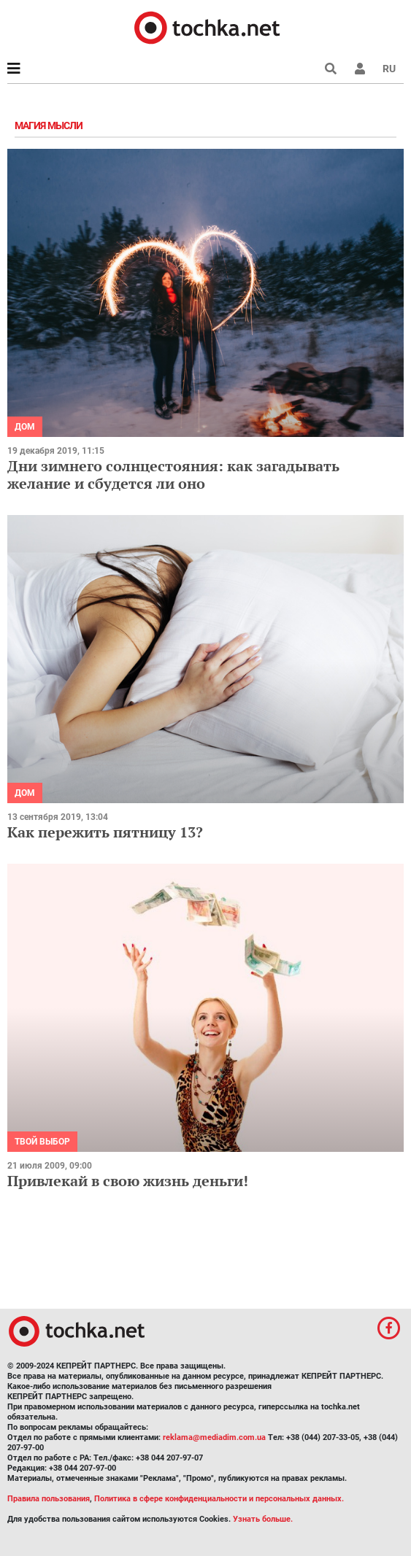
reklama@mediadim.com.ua (214, 1437)
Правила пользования (48, 1498)
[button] (359, 68)
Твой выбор (42, 1142)
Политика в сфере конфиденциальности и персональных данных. (219, 1498)
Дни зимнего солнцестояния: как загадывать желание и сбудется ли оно (173, 474)
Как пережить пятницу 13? (105, 832)
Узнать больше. (263, 1519)
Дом (25, 427)
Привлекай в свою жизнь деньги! (127, 1181)
